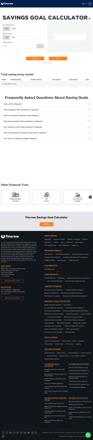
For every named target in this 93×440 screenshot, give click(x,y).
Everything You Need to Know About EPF (55, 416)
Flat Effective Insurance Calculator (74, 320)
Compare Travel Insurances (52, 257)
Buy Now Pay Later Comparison (54, 290)
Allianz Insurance (49, 353)
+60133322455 (5, 293)
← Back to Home (46, 63)
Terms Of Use (69, 344)
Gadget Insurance (50, 260)
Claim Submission (64, 245)
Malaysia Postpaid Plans (51, 293)
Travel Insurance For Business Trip (79, 370)
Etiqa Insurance (63, 356)
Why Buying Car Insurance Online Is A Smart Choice (55, 375)
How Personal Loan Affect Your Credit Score (79, 413)
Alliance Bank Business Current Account (78, 278)
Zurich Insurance (52, 356)
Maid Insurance (61, 260)
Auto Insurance (49, 254)
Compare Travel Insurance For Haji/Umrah (75, 257)
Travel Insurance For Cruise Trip (78, 381)
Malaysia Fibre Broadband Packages (71, 293)
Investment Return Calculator (53, 326)
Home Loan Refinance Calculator (54, 329)
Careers (56, 242)
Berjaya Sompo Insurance (52, 359)
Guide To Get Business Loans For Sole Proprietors (80, 408)
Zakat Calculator (49, 323)
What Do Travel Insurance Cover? (78, 367)
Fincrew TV (69, 242)
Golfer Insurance (74, 260)
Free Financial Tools (50, 245)
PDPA (74, 341)
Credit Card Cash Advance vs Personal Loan (80, 417)
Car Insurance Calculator (54, 317)
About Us (85, 239)
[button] (90, 197)
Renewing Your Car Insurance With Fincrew (55, 370)
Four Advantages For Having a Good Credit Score (55, 412)
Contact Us (75, 245)
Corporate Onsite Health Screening (75, 281)
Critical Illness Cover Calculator (74, 308)
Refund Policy (59, 344)
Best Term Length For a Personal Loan (80, 401)
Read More (46, 224)
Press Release (66, 341)
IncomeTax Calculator (72, 314)
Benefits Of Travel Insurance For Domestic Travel (78, 377)
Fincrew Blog (79, 242)
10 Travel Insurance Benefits (77, 387)
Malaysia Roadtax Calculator (53, 305)
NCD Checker (67, 305)
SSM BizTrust (63, 436)
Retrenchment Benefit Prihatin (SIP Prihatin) (75, 311)
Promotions (48, 242)
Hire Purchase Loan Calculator (53, 332)
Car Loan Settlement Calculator (54, 308)
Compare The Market (73, 239)
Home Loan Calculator (72, 329)
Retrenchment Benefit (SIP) (52, 311)
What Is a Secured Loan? (76, 404)
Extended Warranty (50, 278)
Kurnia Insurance (73, 353)
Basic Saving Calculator (63, 323)
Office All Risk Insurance (63, 254)
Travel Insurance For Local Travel (78, 373)
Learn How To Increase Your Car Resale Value (56, 392)
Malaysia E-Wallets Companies (74, 290)
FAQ (62, 242)
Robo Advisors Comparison (52, 296)
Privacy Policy (48, 344)
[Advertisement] (46, 163)
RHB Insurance (61, 353)
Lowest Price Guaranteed (52, 341)
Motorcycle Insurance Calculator (73, 317)
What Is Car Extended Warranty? (54, 383)
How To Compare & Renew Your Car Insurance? (55, 379)
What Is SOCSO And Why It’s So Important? (54, 421)
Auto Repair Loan (50, 269)
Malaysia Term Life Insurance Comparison (75, 296)
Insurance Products (59, 239)
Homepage (48, 239)
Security (78, 344)
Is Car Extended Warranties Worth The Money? (56, 387)
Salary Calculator (86, 314)
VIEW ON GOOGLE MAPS (12, 281)
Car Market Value (70, 332)
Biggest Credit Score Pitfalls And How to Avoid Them (56, 407)
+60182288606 (5, 276)
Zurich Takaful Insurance (78, 356)
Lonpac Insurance (86, 353)
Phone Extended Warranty (54, 281)
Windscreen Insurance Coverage (54, 314)
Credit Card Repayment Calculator (74, 326)
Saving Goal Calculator (79, 323)
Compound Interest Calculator (53, 320)
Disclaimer (82, 341)
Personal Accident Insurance (80, 254)
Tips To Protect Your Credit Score (54, 403)
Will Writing (61, 278)
